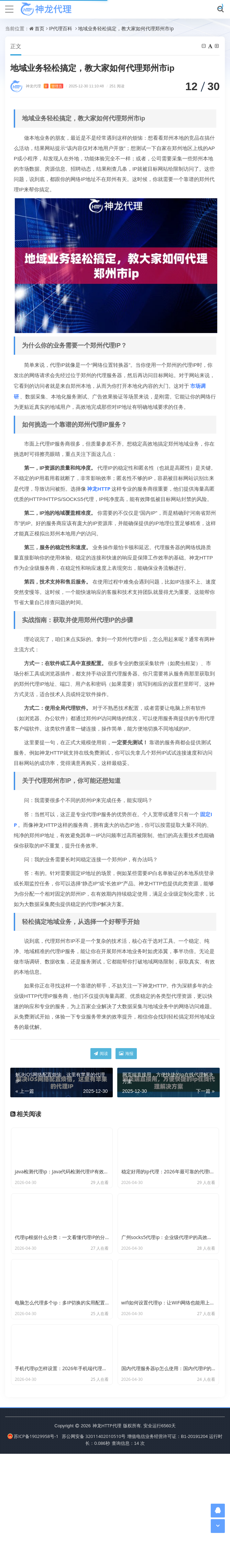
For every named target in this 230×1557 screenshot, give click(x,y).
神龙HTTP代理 (106, 1529)
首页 (39, 28)
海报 (126, 1054)
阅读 (101, 1054)
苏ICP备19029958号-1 (33, 1539)
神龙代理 (44, 86)
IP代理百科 (60, 28)
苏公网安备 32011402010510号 (93, 1539)
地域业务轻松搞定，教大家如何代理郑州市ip (126, 28)
